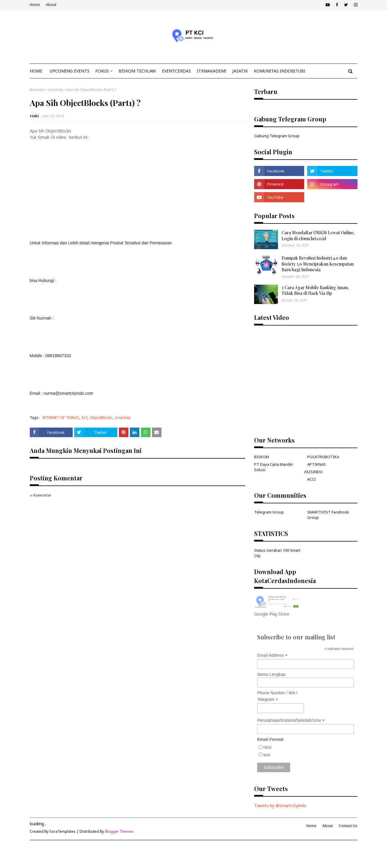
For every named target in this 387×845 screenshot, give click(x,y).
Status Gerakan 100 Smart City (277, 553)
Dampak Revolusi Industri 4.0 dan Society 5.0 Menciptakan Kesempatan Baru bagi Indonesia (318, 263)
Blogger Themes (119, 831)
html (267, 747)
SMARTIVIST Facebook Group (328, 514)
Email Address (272, 655)
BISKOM (261, 456)
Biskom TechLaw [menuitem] (137, 71)
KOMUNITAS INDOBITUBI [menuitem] (279, 71)
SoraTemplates (62, 831)
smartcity (55, 89)
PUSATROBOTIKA (323, 456)
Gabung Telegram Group (276, 135)
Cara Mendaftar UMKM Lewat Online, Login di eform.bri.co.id (318, 235)
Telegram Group (269, 512)
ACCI (311, 479)
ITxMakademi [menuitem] (211, 71)
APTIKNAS (316, 464)
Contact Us (348, 825)
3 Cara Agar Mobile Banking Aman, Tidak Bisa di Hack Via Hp (315, 290)
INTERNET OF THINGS (60, 417)
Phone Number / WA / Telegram (277, 696)
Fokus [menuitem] (102, 71)
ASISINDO (313, 471)
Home (35, 4)
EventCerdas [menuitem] (176, 71)
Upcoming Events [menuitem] (69, 71)
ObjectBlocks (101, 417)
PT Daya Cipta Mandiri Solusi (273, 467)
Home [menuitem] (36, 71)
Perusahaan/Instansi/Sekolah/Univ (290, 720)
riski (34, 115)
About (51, 4)
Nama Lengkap (271, 674)
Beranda (37, 89)
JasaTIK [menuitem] (240, 71)
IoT (84, 417)
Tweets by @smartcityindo (280, 805)
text (266, 755)
